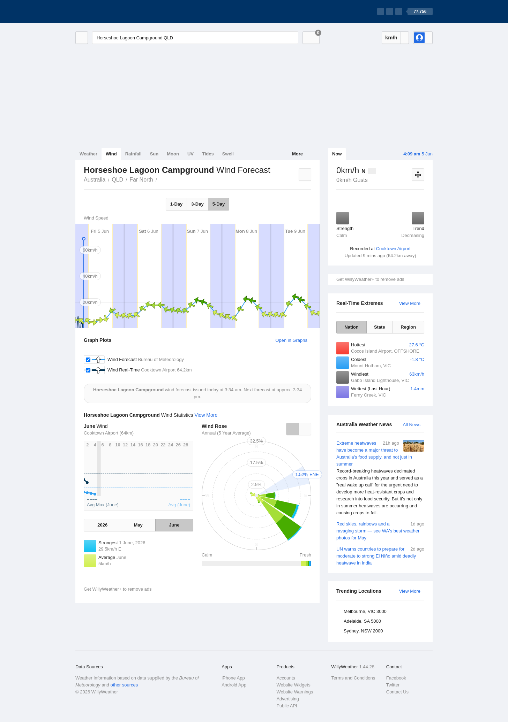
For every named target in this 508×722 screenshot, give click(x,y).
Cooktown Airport (393, 248)
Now (337, 153)
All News (411, 424)
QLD (117, 180)
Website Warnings (294, 691)
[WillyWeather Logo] (108, 11)
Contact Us (397, 691)
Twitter (392, 685)
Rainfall (133, 153)
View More (409, 303)
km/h (391, 37)
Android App (234, 685)
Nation (351, 327)
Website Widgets (293, 685)
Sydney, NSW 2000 (363, 630)
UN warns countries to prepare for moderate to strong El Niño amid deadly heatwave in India (380, 556)
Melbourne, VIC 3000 (365, 611)
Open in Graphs (291, 340)
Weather (88, 153)
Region (408, 327)
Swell (228, 153)
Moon (173, 153)
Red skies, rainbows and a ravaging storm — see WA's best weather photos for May (380, 530)
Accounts (285, 678)
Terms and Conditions (353, 678)
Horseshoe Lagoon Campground (160, 179)
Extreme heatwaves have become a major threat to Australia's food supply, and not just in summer (380, 478)
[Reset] (280, 37)
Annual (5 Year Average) (226, 433)
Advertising (287, 698)
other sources (124, 685)
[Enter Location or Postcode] (195, 37)
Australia (94, 180)
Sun (154, 153)
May (138, 525)
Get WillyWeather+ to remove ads (370, 279)
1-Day (176, 204)
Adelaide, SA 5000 (362, 621)
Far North (141, 180)
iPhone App (233, 678)
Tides (208, 153)
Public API (286, 705)
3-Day (197, 204)
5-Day (218, 204)
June (174, 525)
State (379, 327)
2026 (102, 525)
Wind (111, 153)
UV (190, 153)
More (297, 153)
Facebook (396, 678)
